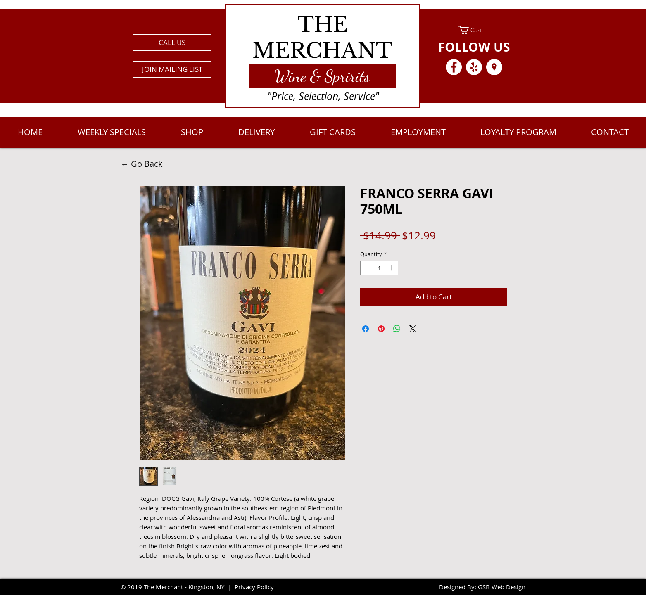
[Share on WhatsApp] (397, 329)
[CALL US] (172, 42)
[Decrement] (366, 268)
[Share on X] (413, 329)
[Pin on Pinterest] (381, 329)
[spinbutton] (379, 268)
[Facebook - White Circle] (454, 67)
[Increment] (392, 268)
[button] (172, 69)
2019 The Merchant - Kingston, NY (175, 587)
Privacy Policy (254, 587)
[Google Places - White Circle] (494, 67)
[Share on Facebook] (365, 329)
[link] (473, 30)
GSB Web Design (501, 587)
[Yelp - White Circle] (474, 67)
